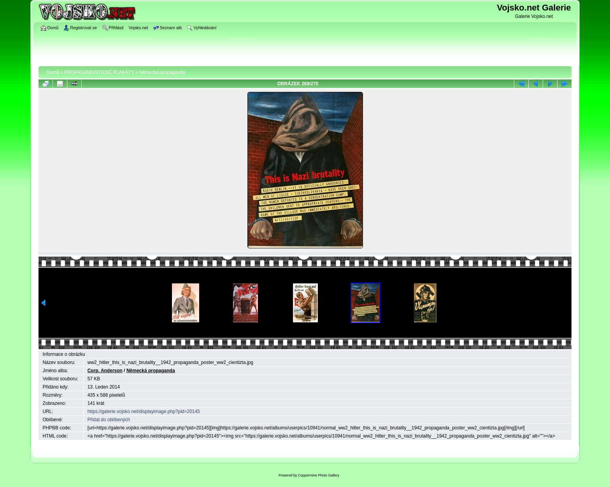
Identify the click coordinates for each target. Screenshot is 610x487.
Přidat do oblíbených (109, 419)
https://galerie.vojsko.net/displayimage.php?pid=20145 (144, 411)
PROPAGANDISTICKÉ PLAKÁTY (99, 72)
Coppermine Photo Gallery (318, 475)
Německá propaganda (162, 72)
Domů (52, 72)
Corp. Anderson (105, 370)
